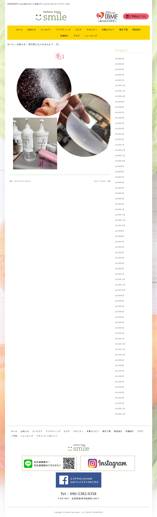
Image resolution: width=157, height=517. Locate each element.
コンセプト (46, 29)
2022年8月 (119, 301)
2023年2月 (119, 269)
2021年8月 (119, 365)
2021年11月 (120, 349)
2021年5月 (119, 382)
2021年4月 (119, 387)
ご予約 (14, 436)
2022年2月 (119, 333)
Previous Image (22, 181)
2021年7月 (119, 371)
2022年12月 (120, 279)
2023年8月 (119, 236)
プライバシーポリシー (46, 436)
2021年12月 (120, 344)
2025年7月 (119, 112)
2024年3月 (119, 199)
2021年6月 (119, 376)
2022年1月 (119, 339)
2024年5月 (119, 188)
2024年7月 (119, 177)
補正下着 (123, 29)
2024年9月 (119, 166)
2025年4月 (119, 129)
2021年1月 (119, 403)
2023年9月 (119, 231)
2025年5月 (119, 123)
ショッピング (90, 35)
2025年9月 (119, 102)
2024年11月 (120, 156)
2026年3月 (119, 69)
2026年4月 (119, 64)
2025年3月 (119, 134)
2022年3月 (119, 328)
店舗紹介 (64, 35)
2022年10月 (120, 290)
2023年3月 (119, 263)
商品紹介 (136, 29)
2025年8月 (119, 107)
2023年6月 (119, 247)
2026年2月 (119, 75)
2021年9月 (119, 360)
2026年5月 (119, 59)
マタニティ (91, 29)
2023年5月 (119, 252)
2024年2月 (119, 204)
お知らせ (31, 29)
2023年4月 (119, 258)
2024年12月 (120, 150)
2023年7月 (119, 242)
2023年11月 (120, 220)
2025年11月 (120, 91)
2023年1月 (119, 274)
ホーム (19, 29)
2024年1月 (119, 209)
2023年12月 (120, 215)
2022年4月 (119, 322)
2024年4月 (119, 193)
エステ (78, 29)
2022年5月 (119, 317)
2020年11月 (120, 414)
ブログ (76, 35)
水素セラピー (108, 29)
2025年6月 (119, 118)
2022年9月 (119, 296)
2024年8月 (119, 172)
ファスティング (63, 29)
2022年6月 (119, 312)
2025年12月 (120, 85)
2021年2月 (119, 398)
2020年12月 (120, 409)
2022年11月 (120, 285)
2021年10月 (120, 355)
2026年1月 (119, 80)
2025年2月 (119, 139)
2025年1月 (119, 145)
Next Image (100, 181)
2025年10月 (120, 96)
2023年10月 (120, 225)
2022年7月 (119, 306)
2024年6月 (119, 182)
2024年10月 (120, 161)
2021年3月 (119, 392)
